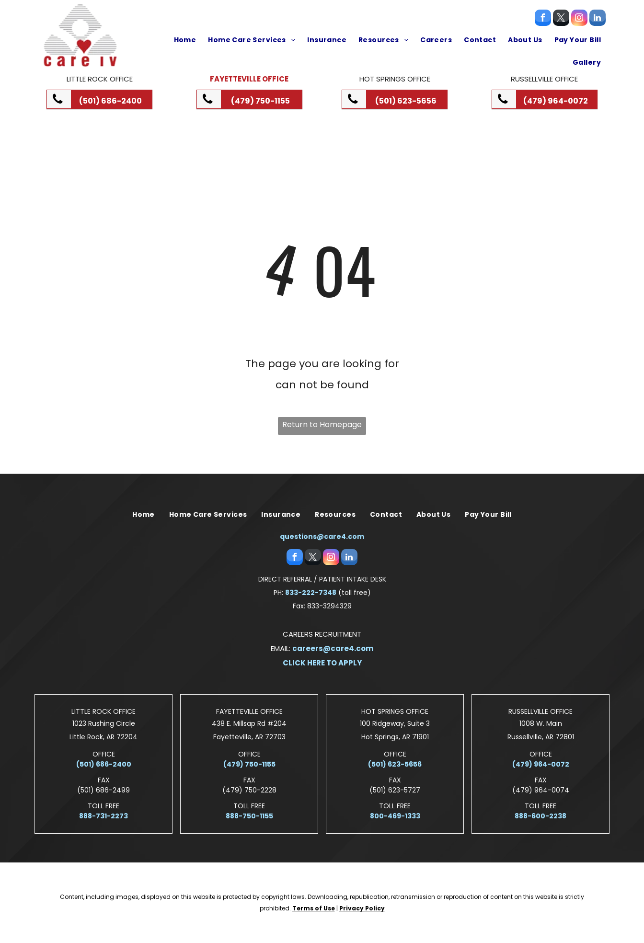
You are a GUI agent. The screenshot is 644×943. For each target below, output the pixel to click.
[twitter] (561, 19)
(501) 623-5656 (395, 764)
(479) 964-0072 (540, 764)
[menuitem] (184, 39)
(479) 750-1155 (249, 764)
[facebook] (543, 19)
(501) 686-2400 (103, 764)
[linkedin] (597, 19)
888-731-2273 (103, 816)
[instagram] (579, 19)
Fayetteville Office (249, 79)
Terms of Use (313, 908)
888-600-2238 (540, 816)
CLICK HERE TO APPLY (322, 663)
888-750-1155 (249, 816)
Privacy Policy (362, 908)
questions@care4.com (322, 536)
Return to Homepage (322, 424)
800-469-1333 (395, 816)
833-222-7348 (310, 592)
